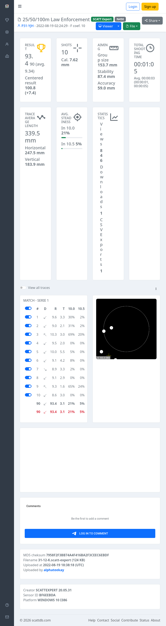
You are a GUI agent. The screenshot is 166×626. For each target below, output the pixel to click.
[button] (156, 289)
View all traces (39, 287)
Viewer (105, 26)
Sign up (150, 6)
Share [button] (151, 20)
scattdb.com (41, 620)
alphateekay (54, 570)
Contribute (129, 620)
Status (144, 620)
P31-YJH (25, 26)
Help (92, 620)
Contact (103, 620)
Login (133, 6)
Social (115, 620)
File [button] (130, 26)
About (155, 620)
